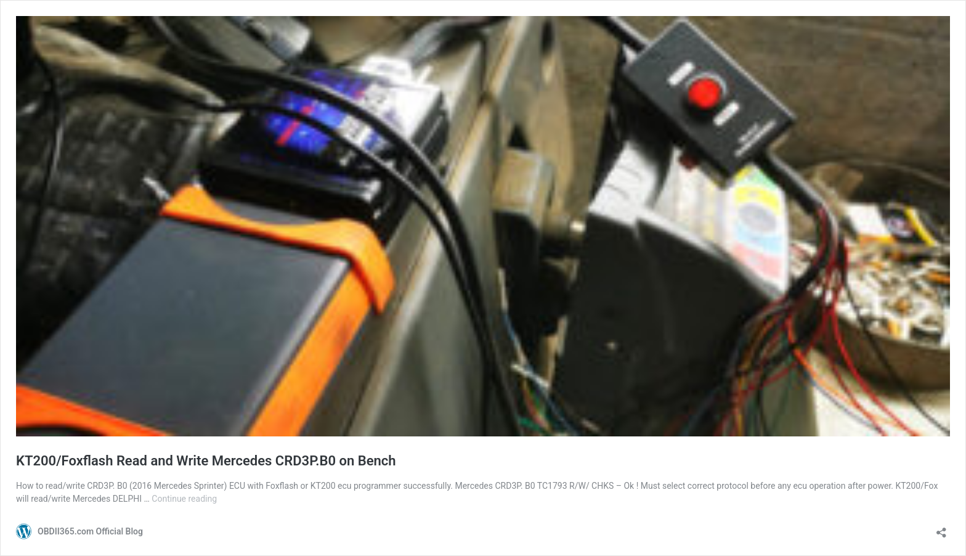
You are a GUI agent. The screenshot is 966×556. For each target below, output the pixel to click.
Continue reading (184, 499)
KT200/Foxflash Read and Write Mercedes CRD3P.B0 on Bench (206, 460)
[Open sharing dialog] (941, 528)
